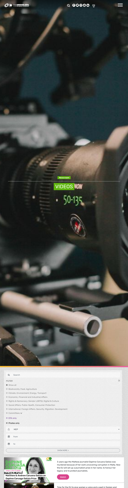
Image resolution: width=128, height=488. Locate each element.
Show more (62, 450)
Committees (15, 413)
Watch (64, 476)
